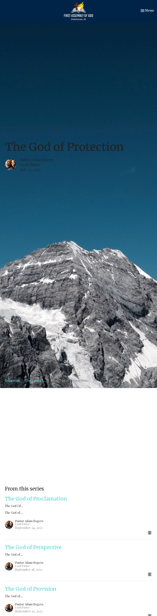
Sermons (12, 380)
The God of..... (35, 380)
